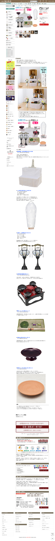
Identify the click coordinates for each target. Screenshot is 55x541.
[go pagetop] (52, 538)
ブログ (25, 1)
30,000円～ (10, 53)
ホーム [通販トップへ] (16, 5)
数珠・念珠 (9, 101)
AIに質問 (28, 1)
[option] (26, 18)
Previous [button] (16, 18)
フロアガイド (9, 162)
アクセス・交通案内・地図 (46, 518)
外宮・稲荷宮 (4, 531)
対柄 (29, 3)
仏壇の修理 (17, 518)
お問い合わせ (9, 144)
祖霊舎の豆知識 (18, 531)
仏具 (3, 523)
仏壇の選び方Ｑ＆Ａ (18, 516)
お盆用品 (44, 3)
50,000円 (9, 56)
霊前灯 (39, 3)
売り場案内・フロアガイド (46, 516)
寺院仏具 (3, 525)
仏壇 (3, 516)
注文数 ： (40, 21)
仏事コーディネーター (45, 523)
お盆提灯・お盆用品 (10, 126)
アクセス (8, 160)
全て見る (3, 514)
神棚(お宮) (3, 527)
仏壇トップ (22, 1)
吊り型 (25, 3)
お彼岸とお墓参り (31, 524)
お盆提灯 (19, 5)
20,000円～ (10, 52)
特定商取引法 (9, 148)
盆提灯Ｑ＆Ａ (31, 516)
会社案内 (8, 158)
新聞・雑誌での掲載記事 (45, 527)
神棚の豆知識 (17, 529)
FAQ (7, 142)
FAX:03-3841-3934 (10, 152)
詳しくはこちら (43, 470)
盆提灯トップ (8, 3)
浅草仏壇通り (44, 525)
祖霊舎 (9, 128)
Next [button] (37, 18)
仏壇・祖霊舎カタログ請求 (10, 146)
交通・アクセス (43, 507)
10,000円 (9, 49)
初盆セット (14, 3)
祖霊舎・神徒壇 (4, 529)
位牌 (3, 518)
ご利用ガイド (9, 140)
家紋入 (34, 3)
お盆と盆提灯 (31, 514)
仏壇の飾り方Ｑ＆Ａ (18, 514)
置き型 (20, 3)
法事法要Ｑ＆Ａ (31, 522)
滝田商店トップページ (45, 529)
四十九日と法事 (31, 520)
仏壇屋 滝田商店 (28, 537)
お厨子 (9, 118)
